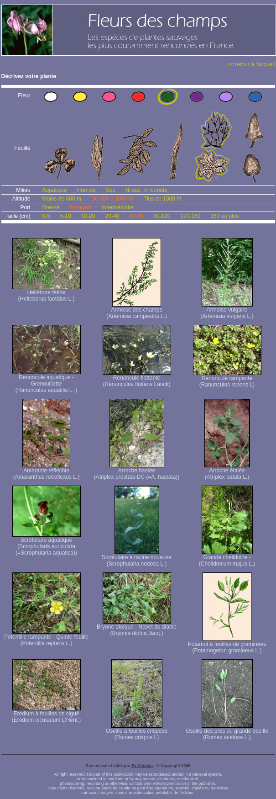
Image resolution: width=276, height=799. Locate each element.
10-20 (88, 216)
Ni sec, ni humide (146, 190)
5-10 (65, 216)
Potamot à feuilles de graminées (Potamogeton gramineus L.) (227, 645)
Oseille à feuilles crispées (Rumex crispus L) (136, 732)
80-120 (161, 216)
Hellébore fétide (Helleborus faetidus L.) (46, 293)
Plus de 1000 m (162, 199)
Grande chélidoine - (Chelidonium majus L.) (227, 558)
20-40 (112, 216)
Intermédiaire (118, 207)
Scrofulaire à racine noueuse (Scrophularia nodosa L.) (137, 558)
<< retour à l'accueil (251, 64)
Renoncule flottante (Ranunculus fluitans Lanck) (137, 378)
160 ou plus (224, 216)
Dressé (51, 207)
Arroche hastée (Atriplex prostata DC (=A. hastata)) (137, 471)
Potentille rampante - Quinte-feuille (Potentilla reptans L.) (46, 637)
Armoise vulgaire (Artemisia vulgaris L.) (226, 310)
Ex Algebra (142, 765)
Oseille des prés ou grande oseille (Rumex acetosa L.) (227, 732)
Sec (110, 190)
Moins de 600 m (61, 199)
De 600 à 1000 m (112, 199)
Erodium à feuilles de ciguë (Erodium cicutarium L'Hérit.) (46, 714)
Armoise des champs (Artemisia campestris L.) (136, 310)
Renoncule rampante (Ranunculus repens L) (227, 379)
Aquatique (54, 190)
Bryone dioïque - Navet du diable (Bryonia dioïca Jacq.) (137, 627)
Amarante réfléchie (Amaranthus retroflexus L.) (46, 471)
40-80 (136, 216)
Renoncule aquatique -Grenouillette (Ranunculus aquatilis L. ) (46, 381)
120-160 (190, 216)
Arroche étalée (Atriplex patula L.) (227, 471)
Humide (86, 190)
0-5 (46, 216)
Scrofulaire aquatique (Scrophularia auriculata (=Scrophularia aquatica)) (46, 544)
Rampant (81, 207)
